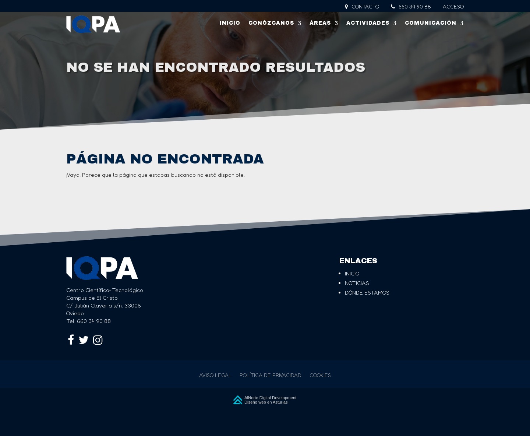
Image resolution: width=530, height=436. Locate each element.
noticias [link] (357, 282)
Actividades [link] (367, 23)
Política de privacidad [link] (270, 375)
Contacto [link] (362, 7)
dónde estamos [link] (367, 292)
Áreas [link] (320, 23)
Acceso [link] (453, 7)
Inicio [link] (230, 23)
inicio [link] (352, 273)
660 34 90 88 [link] (411, 7)
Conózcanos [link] (271, 23)
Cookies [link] (320, 375)
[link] (93, 24)
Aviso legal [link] (215, 375)
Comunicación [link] (430, 23)
